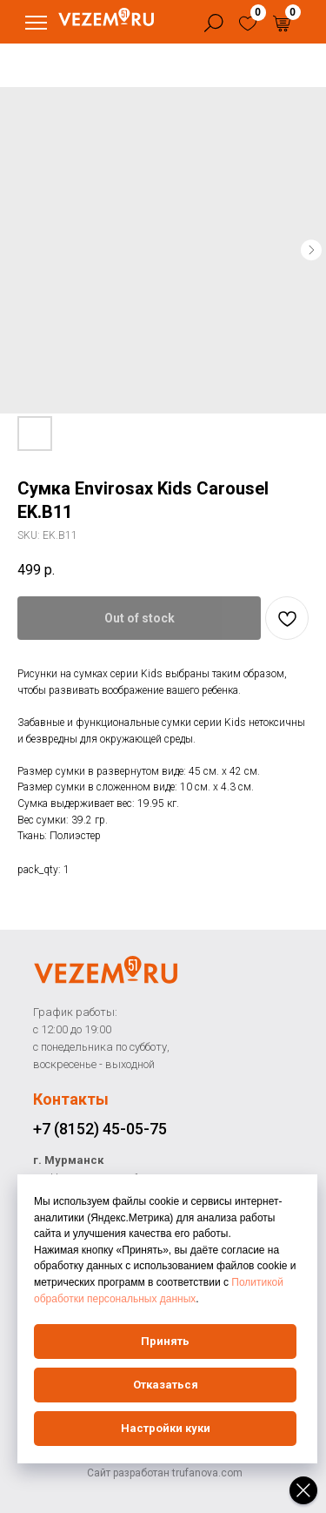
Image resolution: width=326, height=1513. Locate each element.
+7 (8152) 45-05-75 (100, 1129)
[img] (247, 23)
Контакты (71, 1099)
